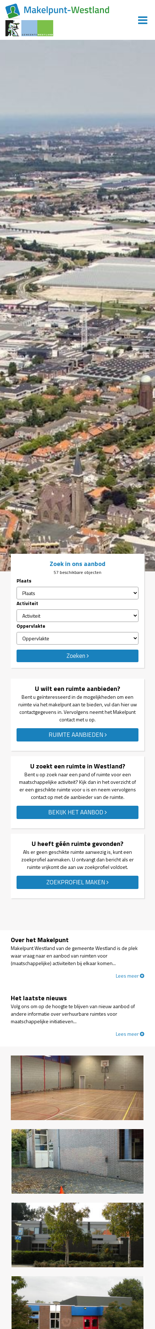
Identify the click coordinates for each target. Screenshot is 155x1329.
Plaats (24, 580)
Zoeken (78, 655)
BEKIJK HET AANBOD (77, 812)
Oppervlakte (31, 626)
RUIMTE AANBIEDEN (78, 734)
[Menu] (143, 20)
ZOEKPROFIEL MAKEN (77, 882)
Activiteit (27, 603)
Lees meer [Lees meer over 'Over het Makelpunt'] (130, 975)
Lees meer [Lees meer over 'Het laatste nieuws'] (130, 1034)
